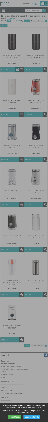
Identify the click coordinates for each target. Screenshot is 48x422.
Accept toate (14, 417)
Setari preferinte (32, 417)
